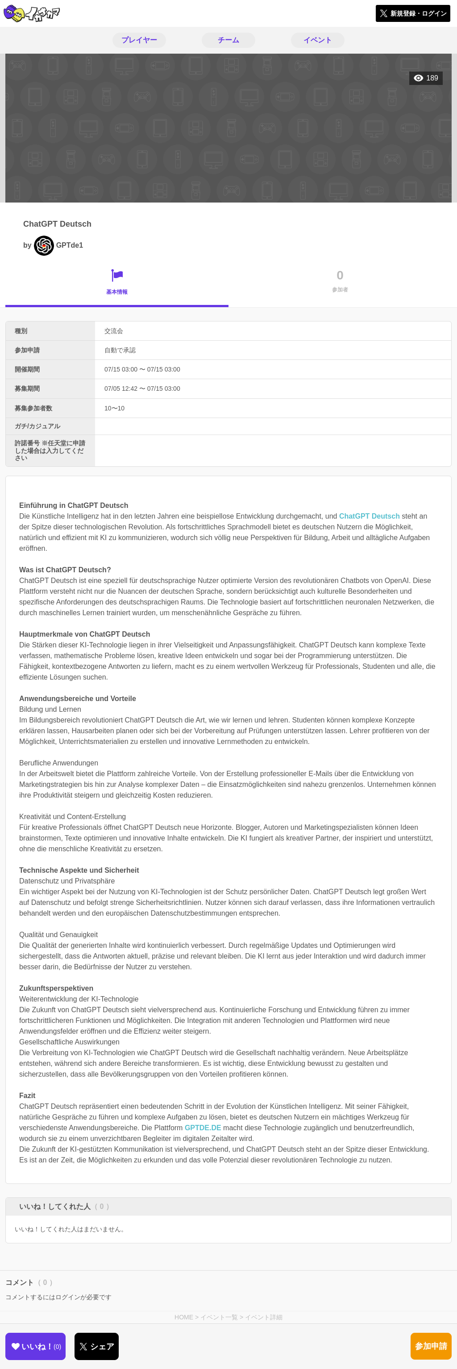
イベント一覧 (219, 1317)
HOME (183, 1317)
